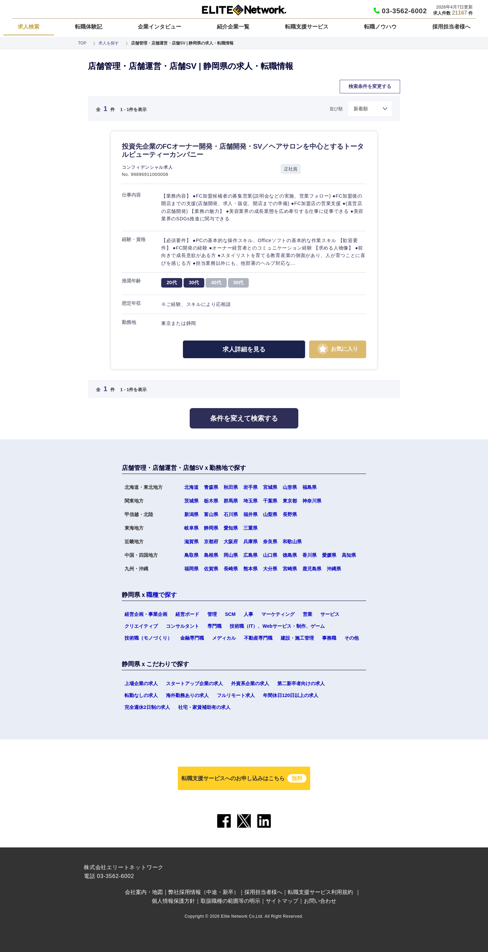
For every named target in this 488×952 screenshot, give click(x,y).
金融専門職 (192, 638)
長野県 (290, 514)
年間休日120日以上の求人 (290, 695)
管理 (212, 614)
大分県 (270, 568)
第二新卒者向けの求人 (301, 683)
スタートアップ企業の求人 (194, 683)
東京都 (290, 501)
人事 (248, 614)
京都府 (211, 541)
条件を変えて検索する (244, 418)
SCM (230, 614)
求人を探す (108, 43)
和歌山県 (292, 541)
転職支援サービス (307, 27)
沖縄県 (334, 568)
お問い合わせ (320, 901)
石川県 (231, 514)
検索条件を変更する (370, 86)
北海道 (191, 487)
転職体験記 (88, 27)
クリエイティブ (141, 626)
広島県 (250, 555)
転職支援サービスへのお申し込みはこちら (244, 778)
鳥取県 (191, 555)
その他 (351, 638)
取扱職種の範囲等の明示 (230, 901)
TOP (82, 43)
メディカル (224, 638)
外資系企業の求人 (250, 683)
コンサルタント (182, 626)
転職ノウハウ (380, 27)
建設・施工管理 (297, 638)
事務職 (329, 638)
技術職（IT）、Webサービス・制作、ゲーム (277, 626)
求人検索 (28, 27)
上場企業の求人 (141, 683)
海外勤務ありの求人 (187, 695)
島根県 (211, 555)
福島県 (309, 487)
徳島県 (290, 555)
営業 (307, 614)
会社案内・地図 (144, 892)
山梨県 (270, 514)
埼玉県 (250, 501)
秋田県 (231, 487)
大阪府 (231, 541)
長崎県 (231, 568)
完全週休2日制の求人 (147, 707)
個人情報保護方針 (173, 901)
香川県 (309, 555)
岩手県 (250, 487)
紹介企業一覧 (233, 27)
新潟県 (191, 514)
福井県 (250, 514)
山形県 (290, 487)
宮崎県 (290, 568)
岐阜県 (191, 528)
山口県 (270, 555)
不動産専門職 (258, 638)
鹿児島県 (311, 568)
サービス (329, 614)
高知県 (349, 555)
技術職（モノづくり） (148, 638)
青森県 (211, 487)
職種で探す (161, 594)
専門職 (214, 626)
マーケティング (278, 614)
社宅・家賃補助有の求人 (204, 707)
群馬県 (231, 501)
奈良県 (270, 541)
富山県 (211, 514)
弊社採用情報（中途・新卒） (203, 892)
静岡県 (211, 528)
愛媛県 (329, 555)
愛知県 (231, 528)
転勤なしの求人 (141, 695)
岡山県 (231, 555)
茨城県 (191, 501)
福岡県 (191, 568)
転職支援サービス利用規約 (320, 892)
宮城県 (270, 487)
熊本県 (250, 568)
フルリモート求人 (236, 695)
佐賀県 (211, 568)
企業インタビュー (159, 27)
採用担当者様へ (451, 27)
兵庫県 (250, 541)
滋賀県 (191, 541)
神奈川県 (311, 501)
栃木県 (211, 501)
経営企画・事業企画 (146, 614)
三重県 (250, 528)
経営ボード (187, 614)
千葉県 (270, 501)
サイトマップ (282, 901)
